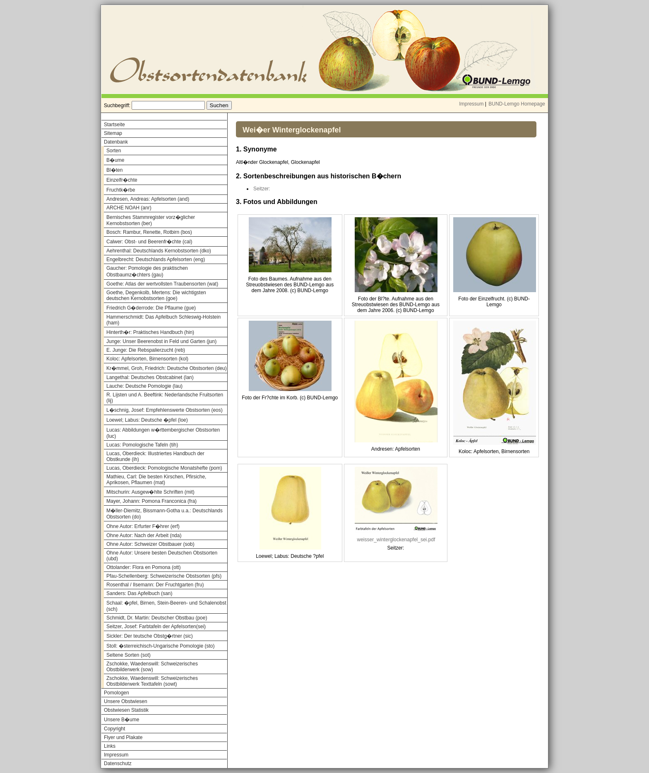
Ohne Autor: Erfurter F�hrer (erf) (143, 526)
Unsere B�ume (121, 720)
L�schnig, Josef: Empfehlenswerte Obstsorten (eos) (164, 410)
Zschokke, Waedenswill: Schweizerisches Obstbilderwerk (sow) (152, 666)
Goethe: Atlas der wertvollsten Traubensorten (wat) (162, 284)
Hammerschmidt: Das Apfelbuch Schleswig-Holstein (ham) (163, 320)
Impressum (471, 104)
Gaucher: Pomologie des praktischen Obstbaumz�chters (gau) (147, 271)
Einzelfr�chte (121, 180)
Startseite (114, 124)
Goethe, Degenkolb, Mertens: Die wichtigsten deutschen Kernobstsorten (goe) (156, 295)
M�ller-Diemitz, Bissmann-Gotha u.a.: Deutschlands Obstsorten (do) (164, 514)
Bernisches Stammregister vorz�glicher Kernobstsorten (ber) (150, 220)
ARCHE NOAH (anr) (128, 208)
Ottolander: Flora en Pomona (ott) (143, 567)
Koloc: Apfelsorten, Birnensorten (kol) (147, 359)
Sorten (113, 151)
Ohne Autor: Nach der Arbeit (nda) (143, 535)
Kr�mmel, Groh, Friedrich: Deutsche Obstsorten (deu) (166, 368)
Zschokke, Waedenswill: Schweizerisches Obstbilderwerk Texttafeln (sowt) (152, 681)
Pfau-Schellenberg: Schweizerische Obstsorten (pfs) (163, 576)
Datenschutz (118, 763)
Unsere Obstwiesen (125, 701)
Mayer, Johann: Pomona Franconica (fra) (151, 501)
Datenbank (116, 142)
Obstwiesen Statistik (126, 710)
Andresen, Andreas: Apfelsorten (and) (147, 199)
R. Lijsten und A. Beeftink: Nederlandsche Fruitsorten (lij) (164, 397)
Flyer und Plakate (123, 737)
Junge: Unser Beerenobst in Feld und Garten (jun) (161, 341)
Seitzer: (261, 189)
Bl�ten (114, 170)
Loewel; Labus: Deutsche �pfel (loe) (147, 420)
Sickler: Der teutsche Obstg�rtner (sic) (149, 636)
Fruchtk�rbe (120, 190)
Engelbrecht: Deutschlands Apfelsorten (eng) (155, 259)
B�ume (115, 160)
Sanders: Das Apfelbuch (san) (139, 593)
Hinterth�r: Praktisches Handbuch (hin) (150, 332)
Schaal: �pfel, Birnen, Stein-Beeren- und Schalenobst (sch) (166, 606)
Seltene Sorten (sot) (128, 655)
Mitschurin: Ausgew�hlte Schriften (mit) (150, 492)
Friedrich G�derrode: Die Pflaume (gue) (151, 308)
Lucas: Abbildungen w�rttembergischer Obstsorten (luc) (163, 433)
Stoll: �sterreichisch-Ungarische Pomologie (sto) (160, 646)
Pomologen (116, 693)
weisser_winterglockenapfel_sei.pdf (396, 540)
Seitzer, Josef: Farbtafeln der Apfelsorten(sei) (156, 626)
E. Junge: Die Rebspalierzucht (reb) (145, 350)
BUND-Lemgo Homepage (516, 104)
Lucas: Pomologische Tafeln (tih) (142, 445)
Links (109, 746)
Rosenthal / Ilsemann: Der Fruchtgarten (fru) (155, 585)
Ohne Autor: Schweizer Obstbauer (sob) (150, 544)
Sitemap (113, 133)
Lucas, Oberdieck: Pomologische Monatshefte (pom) (164, 468)
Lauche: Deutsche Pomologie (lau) (144, 386)
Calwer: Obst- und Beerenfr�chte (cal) (149, 242)
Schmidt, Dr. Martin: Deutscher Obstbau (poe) (156, 618)
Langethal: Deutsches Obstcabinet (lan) (150, 377)
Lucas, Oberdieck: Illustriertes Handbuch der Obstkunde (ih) (155, 456)
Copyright (114, 729)
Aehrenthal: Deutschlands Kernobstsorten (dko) (158, 251)
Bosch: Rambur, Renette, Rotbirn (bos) (149, 232)
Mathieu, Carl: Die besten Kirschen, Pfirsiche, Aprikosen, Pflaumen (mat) (156, 479)
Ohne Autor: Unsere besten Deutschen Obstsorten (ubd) (161, 556)
